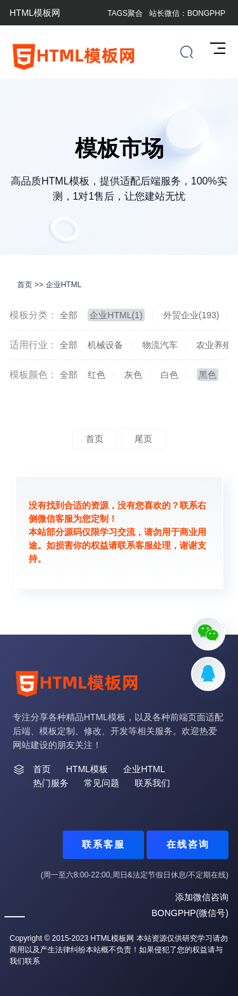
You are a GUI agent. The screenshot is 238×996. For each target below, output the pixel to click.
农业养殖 (214, 344)
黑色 (207, 375)
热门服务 (51, 783)
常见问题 (101, 783)
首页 (24, 284)
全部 (68, 315)
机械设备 (105, 344)
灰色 (133, 374)
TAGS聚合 (125, 13)
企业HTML (64, 284)
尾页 (143, 439)
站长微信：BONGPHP (187, 13)
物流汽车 (160, 344)
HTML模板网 (113, 938)
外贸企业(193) (191, 315)
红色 (96, 374)
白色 (169, 374)
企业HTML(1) (115, 315)
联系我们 (152, 783)
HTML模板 (87, 769)
